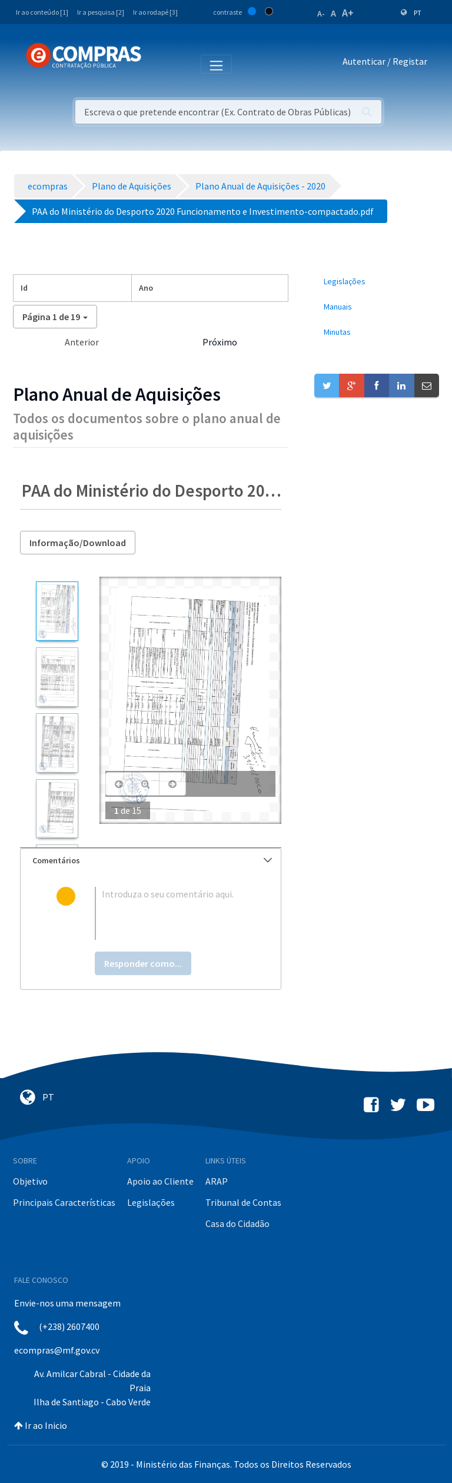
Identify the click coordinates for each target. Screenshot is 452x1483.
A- (321, 13)
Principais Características (64, 1202)
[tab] (151, 861)
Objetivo (30, 1181)
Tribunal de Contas (243, 1202)
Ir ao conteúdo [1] (42, 12)
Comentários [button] (152, 860)
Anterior (82, 342)
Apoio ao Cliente (160, 1181)
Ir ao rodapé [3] (155, 12)
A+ (348, 12)
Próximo (219, 342)
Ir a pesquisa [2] (100, 12)
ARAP (216, 1181)
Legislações (151, 1202)
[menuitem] (376, 282)
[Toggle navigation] (158, 63)
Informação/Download (77, 542)
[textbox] (170, 913)
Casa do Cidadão (237, 1223)
